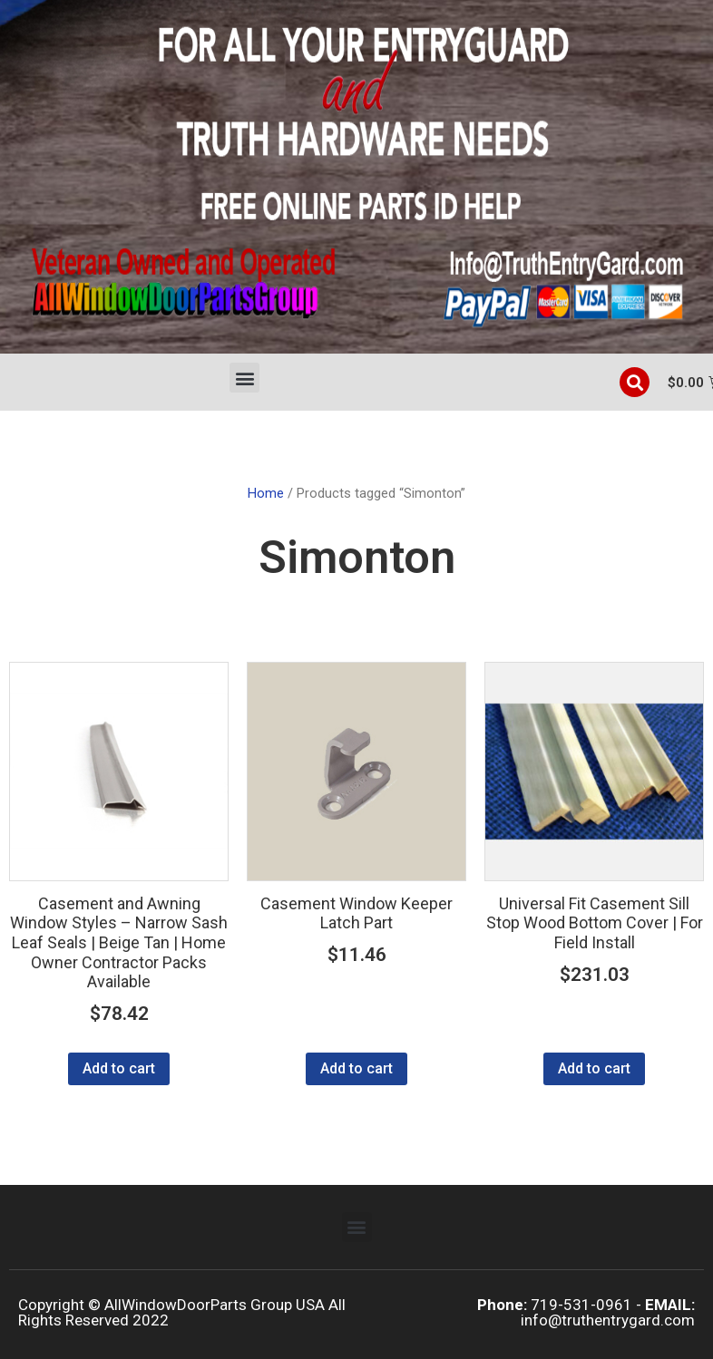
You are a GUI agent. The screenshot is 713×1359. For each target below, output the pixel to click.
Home (266, 493)
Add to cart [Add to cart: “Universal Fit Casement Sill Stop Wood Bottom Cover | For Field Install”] (594, 1068)
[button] (244, 378)
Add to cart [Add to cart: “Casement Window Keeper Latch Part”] (356, 1068)
